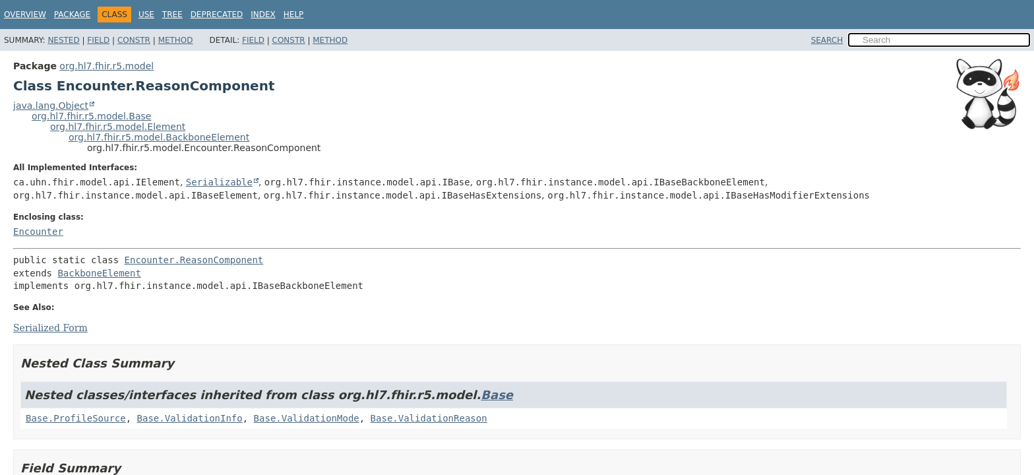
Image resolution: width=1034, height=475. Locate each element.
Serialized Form (50, 328)
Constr (133, 40)
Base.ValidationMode (306, 418)
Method (175, 40)
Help (294, 14)
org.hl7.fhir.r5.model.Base (91, 116)
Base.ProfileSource (76, 418)
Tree (172, 14)
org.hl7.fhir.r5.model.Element (117, 126)
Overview (25, 14)
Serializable (219, 182)
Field (98, 40)
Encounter (38, 231)
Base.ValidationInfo (190, 418)
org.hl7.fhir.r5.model (106, 66)
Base (497, 395)
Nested (63, 40)
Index (263, 14)
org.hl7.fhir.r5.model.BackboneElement (159, 137)
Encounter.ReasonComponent (194, 260)
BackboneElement (98, 273)
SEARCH (827, 40)
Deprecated (217, 14)
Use (146, 14)
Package (72, 14)
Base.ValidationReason (429, 418)
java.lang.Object (50, 105)
